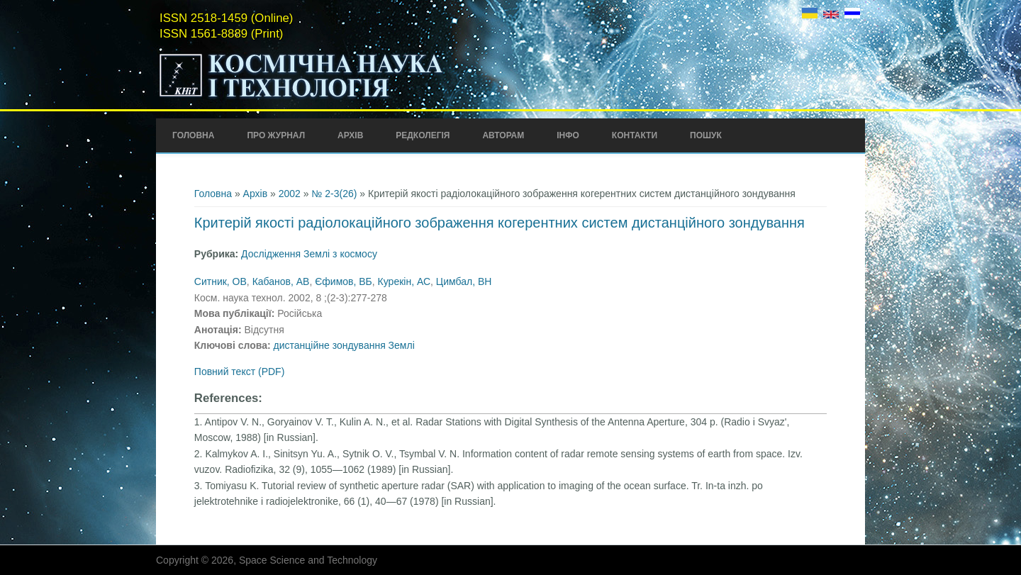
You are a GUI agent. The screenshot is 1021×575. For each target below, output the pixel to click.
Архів (350, 135)
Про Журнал (276, 135)
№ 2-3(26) (334, 193)
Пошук (706, 135)
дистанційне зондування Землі (344, 345)
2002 (290, 193)
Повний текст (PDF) (239, 371)
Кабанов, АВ (281, 281)
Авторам (503, 135)
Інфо (568, 135)
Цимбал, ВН (464, 281)
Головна (193, 135)
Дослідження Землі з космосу (309, 253)
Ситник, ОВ (220, 281)
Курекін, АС (404, 281)
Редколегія (423, 135)
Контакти (634, 135)
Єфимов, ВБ (343, 281)
